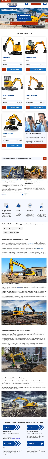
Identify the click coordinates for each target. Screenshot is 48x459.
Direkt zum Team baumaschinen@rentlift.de (26, 23)
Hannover (21, 229)
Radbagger (19, 287)
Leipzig (11, 232)
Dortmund (11, 229)
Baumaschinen (31, 243)
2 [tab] (25, 195)
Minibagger (38, 248)
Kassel (5, 232)
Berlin (5, 229)
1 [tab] (23, 195)
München (16, 232)
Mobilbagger (10, 250)
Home (3, 9)
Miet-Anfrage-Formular (15, 438)
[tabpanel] (13, 181)
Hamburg (16, 229)
